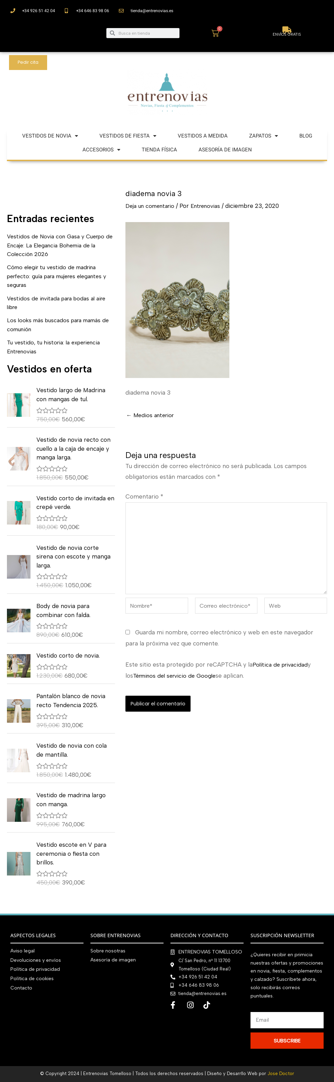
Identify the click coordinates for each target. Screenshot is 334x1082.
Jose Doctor (280, 1073)
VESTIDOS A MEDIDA (203, 136)
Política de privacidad (282, 670)
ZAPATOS (263, 136)
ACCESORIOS (101, 150)
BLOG (305, 136)
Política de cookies (32, 978)
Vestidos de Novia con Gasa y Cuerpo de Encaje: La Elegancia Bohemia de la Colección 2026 (59, 245)
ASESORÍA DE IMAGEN (225, 149)
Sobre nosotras (107, 951)
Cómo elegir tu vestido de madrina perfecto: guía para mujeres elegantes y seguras (59, 276)
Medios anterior (151, 415)
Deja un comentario (152, 205)
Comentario (144, 496)
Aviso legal (22, 951)
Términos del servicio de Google (177, 681)
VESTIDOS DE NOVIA (50, 136)
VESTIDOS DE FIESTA (127, 136)
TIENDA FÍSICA (159, 149)
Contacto (21, 987)
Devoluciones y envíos (35, 960)
